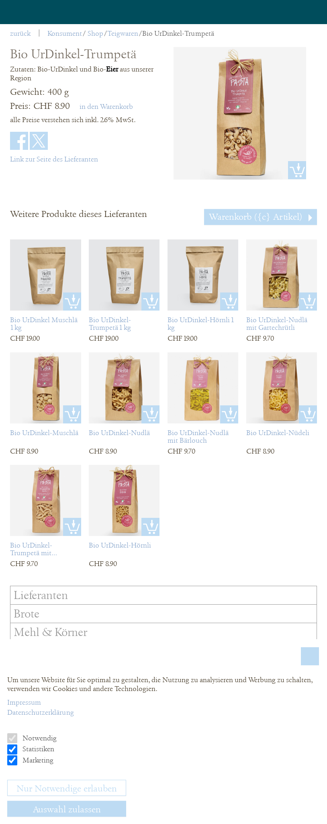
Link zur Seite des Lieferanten (54, 159)
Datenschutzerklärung (40, 712)
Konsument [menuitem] (64, 33)
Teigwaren (122, 33)
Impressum (24, 702)
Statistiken (37, 749)
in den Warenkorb (106, 106)
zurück (20, 33)
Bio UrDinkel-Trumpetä (178, 33)
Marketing (37, 760)
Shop (95, 33)
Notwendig (39, 738)
